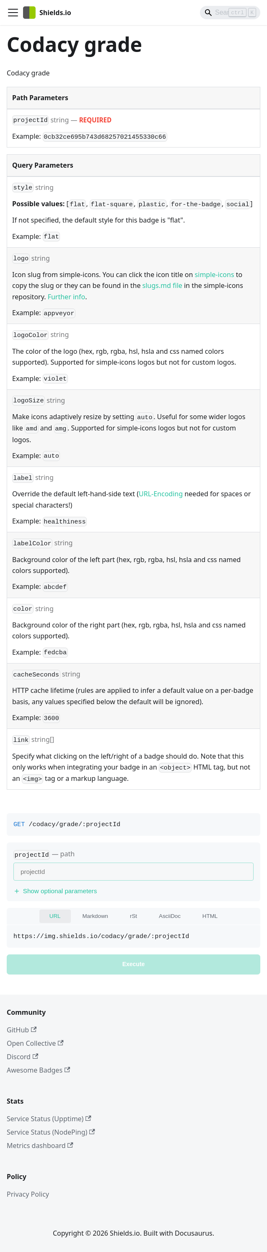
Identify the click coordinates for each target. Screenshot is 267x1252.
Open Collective (35, 1043)
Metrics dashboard (40, 1145)
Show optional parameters (55, 890)
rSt (133, 916)
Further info (66, 296)
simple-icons (214, 274)
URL (55, 916)
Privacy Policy (28, 1194)
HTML (210, 916)
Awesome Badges (38, 1070)
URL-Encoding (161, 493)
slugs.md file (162, 285)
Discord (22, 1056)
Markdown (95, 916)
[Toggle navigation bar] (13, 12)
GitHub (21, 1029)
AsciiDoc (170, 916)
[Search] (230, 12)
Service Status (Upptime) (49, 1118)
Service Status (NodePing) (51, 1132)
